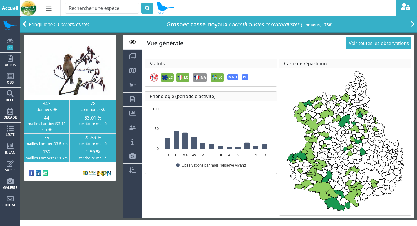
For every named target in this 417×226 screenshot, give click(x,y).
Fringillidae (41, 24)
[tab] (132, 42)
